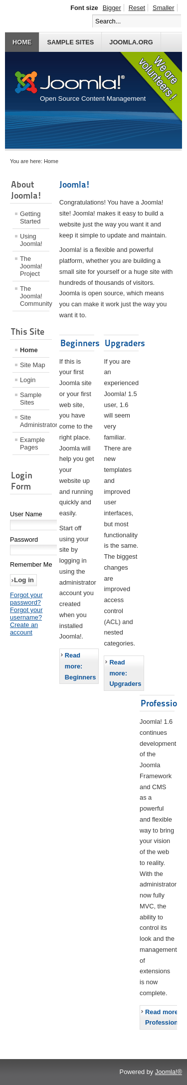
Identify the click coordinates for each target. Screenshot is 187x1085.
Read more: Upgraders (125, 673)
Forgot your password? (26, 598)
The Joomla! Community (34, 296)
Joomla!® (168, 1072)
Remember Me (31, 564)
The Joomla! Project (31, 266)
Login (27, 380)
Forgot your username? (26, 613)
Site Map (32, 365)
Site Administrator (34, 421)
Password (24, 539)
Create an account (24, 628)
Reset (137, 7)
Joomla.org (131, 42)
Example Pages (32, 443)
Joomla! (74, 184)
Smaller (163, 7)
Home (21, 42)
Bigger (112, 7)
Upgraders (125, 343)
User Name (26, 514)
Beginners (80, 343)
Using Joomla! (31, 239)
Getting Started (30, 217)
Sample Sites (70, 42)
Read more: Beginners (80, 666)
